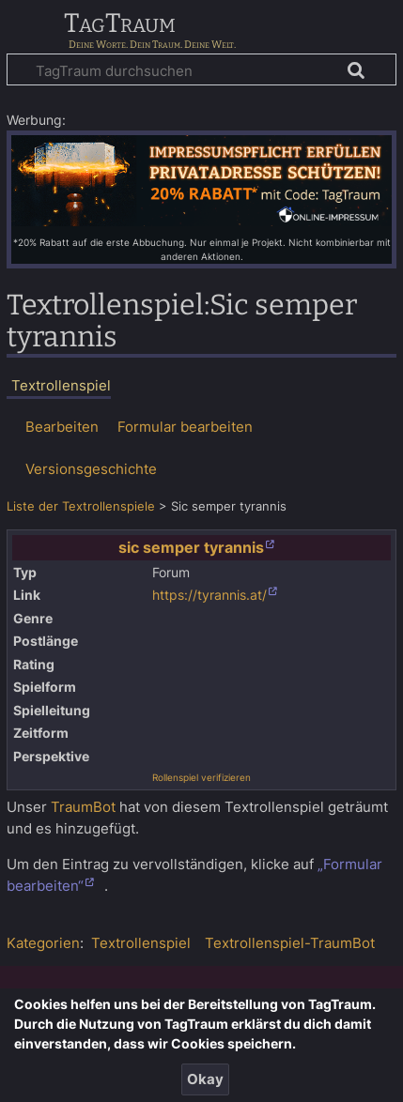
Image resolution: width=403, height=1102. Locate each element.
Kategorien (43, 943)
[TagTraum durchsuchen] (201, 69)
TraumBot (83, 807)
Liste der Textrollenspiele (81, 506)
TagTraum (120, 24)
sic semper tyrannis (191, 547)
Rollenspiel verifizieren (201, 777)
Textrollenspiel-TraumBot (290, 943)
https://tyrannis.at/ (209, 595)
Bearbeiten (62, 427)
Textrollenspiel (141, 943)
